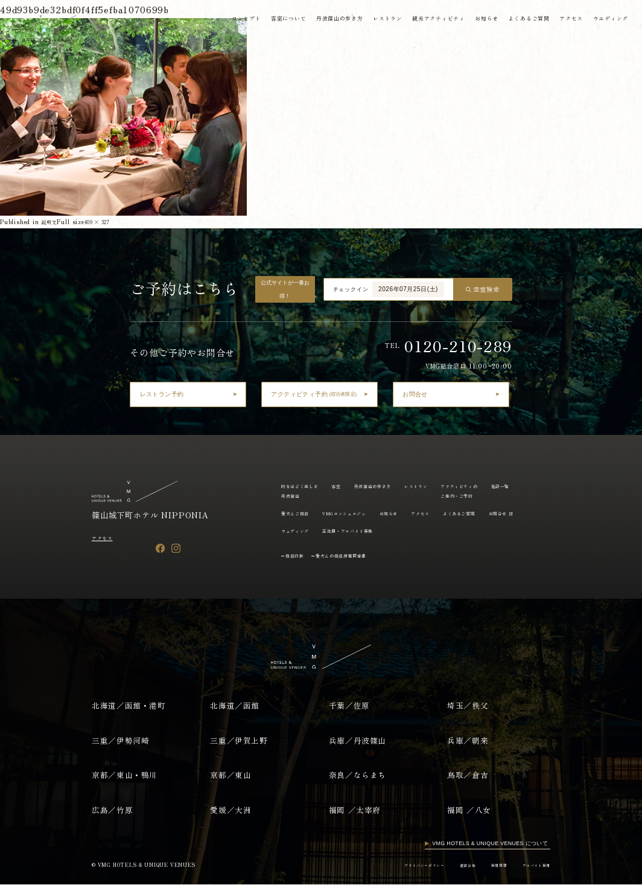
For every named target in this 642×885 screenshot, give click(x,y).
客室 (348, 486)
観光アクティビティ (436, 20)
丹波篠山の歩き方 (336, 20)
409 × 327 (106, 221)
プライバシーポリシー (398, 864)
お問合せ (348, 531)
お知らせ (484, 20)
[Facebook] (160, 548)
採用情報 (487, 864)
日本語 (31, 41)
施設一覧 (293, 513)
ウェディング (397, 531)
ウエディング (609, 20)
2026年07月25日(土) (408, 289)
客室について (285, 20)
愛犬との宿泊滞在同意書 (356, 555)
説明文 (51, 221)
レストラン (384, 20)
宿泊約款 (298, 555)
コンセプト (242, 20)
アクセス (569, 20)
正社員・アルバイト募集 (460, 531)
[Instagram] (175, 548)
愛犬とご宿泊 (336, 513)
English (65, 41)
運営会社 (450, 864)
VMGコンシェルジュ (394, 513)
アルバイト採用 (531, 864)
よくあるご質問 (527, 20)
